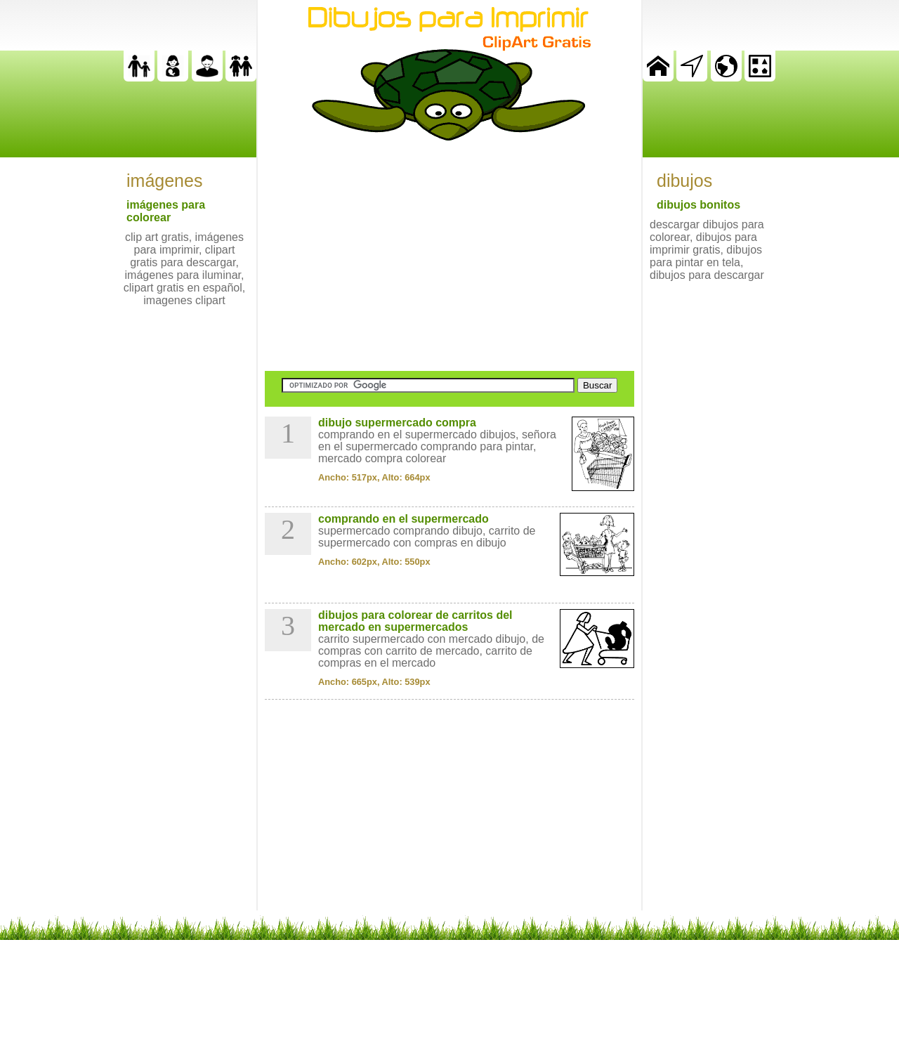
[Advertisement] (449, 255)
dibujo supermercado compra (397, 423)
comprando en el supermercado (403, 519)
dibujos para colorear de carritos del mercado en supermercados (415, 621)
